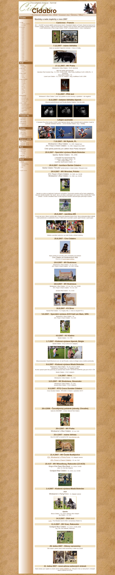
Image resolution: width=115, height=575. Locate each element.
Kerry (23, 74)
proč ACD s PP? (24, 113)
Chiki (23, 85)
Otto (23, 89)
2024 (23, 31)
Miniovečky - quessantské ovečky (25, 164)
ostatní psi (24, 101)
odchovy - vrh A (24, 157)
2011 (23, 50)
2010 (23, 51)
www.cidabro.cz (65, 569)
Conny (23, 152)
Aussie (23, 80)
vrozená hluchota (26, 107)
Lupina (23, 83)
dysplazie (24, 110)
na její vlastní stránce (68, 259)
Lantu (23, 90)
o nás (21, 22)
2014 (23, 46)
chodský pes (25, 125)
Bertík (23, 82)
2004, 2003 (25, 60)
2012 (23, 48)
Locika (23, 153)
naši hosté (23, 121)
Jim (23, 93)
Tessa (23, 77)
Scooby (24, 70)
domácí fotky (25, 99)
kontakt (24, 25)
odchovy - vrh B (24, 144)
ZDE (83, 102)
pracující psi (25, 98)
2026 (23, 28)
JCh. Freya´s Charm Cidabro (60, 460)
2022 (23, 34)
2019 (23, 38)
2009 (23, 53)
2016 (23, 43)
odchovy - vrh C (24, 143)
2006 (23, 57)
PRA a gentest (26, 108)
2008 (23, 54)
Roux (23, 71)
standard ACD (25, 104)
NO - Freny (23, 141)
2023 (23, 32)
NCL (23, 111)
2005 (23, 59)
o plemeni (23, 66)
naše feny (23, 119)
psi (22, 167)
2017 (23, 41)
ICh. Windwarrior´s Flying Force (58, 457)
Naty (23, 76)
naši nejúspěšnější (27, 136)
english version (23, 170)
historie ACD (25, 105)
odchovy (24, 96)
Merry (23, 86)
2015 (23, 44)
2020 (23, 37)
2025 (23, 29)
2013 (23, 47)
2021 (23, 35)
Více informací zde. (74, 437)
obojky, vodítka (26, 23)
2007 (23, 56)
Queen (23, 87)
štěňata (22, 65)
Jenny (23, 92)
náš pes (22, 155)
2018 (23, 40)
